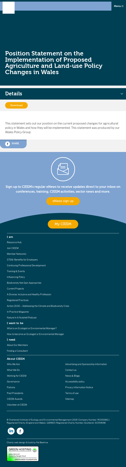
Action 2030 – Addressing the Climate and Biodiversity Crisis (38, 306)
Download (16, 105)
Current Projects (15, 288)
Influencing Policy (16, 277)
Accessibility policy (74, 381)
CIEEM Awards (14, 399)
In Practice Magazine (18, 311)
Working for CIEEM (16, 375)
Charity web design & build (20, 442)
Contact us (70, 370)
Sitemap (69, 399)
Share (12, 144)
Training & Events (16, 271)
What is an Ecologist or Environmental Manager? (32, 328)
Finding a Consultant (17, 350)
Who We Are (13, 364)
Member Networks (16, 253)
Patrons (11, 387)
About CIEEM (16, 358)
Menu (118, 6)
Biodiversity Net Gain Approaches (24, 282)
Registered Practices (18, 300)
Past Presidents (15, 393)
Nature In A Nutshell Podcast (22, 317)
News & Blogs (72, 375)
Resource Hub (14, 242)
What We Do (13, 370)
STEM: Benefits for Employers (22, 259)
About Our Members (17, 345)
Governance (13, 381)
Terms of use (72, 393)
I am (10, 236)
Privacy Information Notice (79, 387)
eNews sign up (63, 201)
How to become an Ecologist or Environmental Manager (35, 334)
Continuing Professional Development (26, 265)
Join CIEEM (13, 248)
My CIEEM (63, 224)
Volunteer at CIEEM (17, 404)
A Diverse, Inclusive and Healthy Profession (29, 294)
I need (11, 339)
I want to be (15, 323)
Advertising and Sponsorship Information (86, 364)
